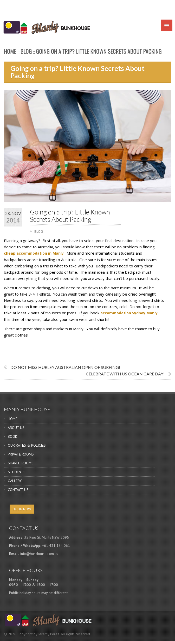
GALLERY (15, 480)
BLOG (26, 51)
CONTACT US (18, 489)
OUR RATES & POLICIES (27, 445)
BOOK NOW (22, 509)
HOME (12, 418)
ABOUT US (16, 427)
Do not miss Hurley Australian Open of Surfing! (65, 367)
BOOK (12, 436)
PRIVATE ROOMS (21, 454)
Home (10, 51)
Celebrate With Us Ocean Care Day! (125, 373)
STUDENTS (16, 472)
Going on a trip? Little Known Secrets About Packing (70, 215)
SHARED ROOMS (21, 463)
